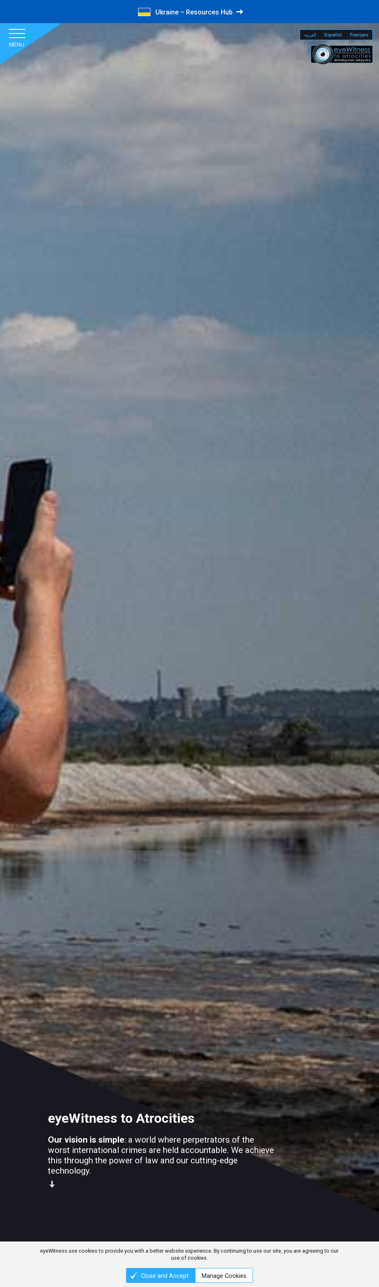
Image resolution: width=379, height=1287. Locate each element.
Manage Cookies (224, 1276)
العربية (310, 35)
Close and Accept (164, 1276)
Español (333, 35)
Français (359, 35)
